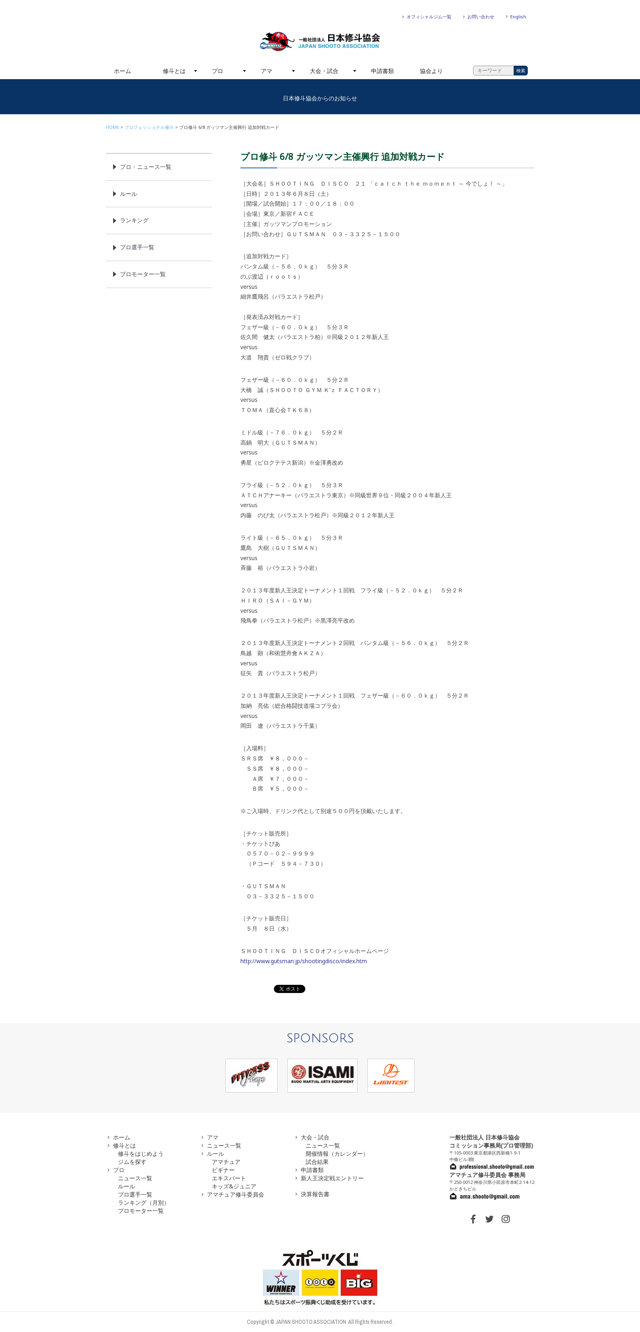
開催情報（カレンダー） (337, 1153)
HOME (112, 127)
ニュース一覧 (135, 1178)
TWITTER (489, 1219)
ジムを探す (132, 1162)
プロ (217, 71)
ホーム (122, 71)
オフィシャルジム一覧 (429, 16)
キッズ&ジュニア (234, 1186)
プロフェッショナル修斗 (149, 127)
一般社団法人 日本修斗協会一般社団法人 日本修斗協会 (320, 41)
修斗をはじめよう (141, 1153)
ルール (128, 193)
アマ (266, 71)
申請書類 (382, 71)
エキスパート (229, 1178)
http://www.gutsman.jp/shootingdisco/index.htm (303, 961)
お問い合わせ (480, 16)
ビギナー (223, 1170)
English (518, 16)
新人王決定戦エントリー (332, 1178)
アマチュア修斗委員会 (235, 1194)
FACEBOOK (473, 1219)
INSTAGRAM (505, 1219)
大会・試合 (324, 71)
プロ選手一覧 (137, 247)
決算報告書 (315, 1194)
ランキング (134, 220)
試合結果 (317, 1162)
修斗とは (174, 71)
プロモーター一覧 (143, 274)
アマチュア (226, 1162)
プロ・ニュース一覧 (145, 167)
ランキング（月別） (143, 1202)
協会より (431, 71)
